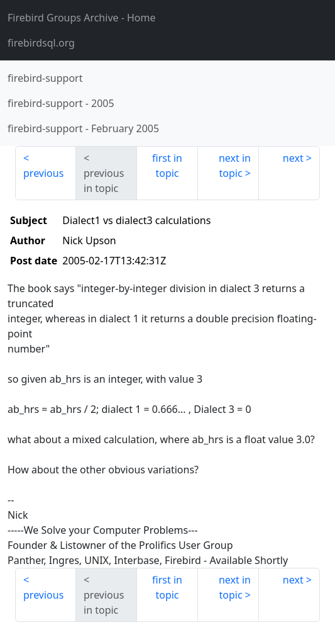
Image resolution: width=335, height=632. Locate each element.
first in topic (167, 165)
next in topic (235, 165)
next (293, 158)
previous (43, 173)
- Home (82, 18)
